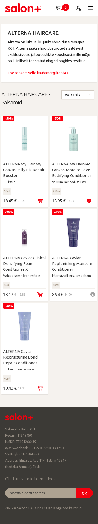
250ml (57, 191)
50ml (7, 191)
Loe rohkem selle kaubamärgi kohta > (38, 73)
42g (6, 284)
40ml (56, 284)
